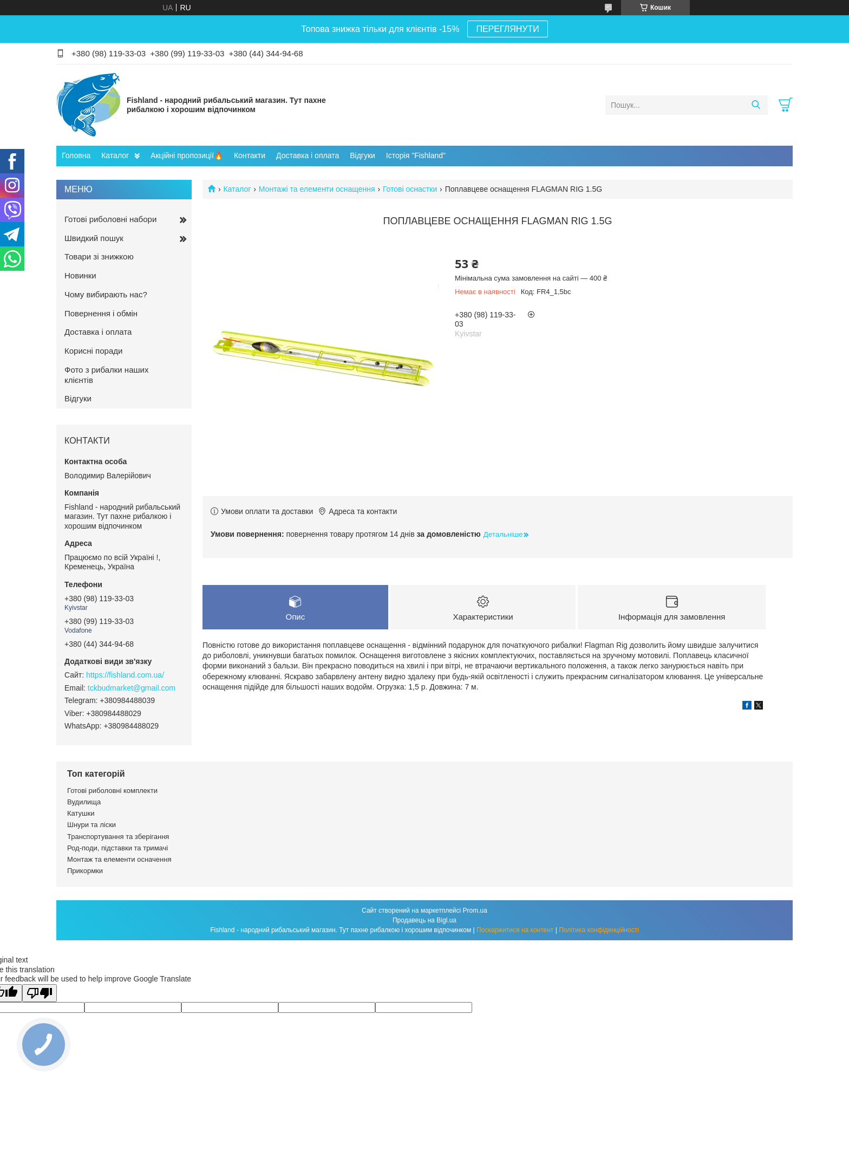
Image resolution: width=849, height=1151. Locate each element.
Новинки (80, 275)
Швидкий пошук (93, 238)
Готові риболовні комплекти (112, 790)
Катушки (81, 813)
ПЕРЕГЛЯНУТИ (507, 29)
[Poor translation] (39, 993)
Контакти (249, 155)
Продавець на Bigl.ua (424, 920)
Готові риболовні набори (110, 219)
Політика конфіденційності (599, 930)
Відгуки (362, 155)
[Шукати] (755, 105)
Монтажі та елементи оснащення (317, 189)
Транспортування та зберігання (118, 837)
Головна (76, 155)
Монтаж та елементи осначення (119, 859)
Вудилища (84, 802)
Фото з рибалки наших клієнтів (106, 375)
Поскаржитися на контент (514, 930)
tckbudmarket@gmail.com (131, 688)
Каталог (115, 155)
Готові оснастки (410, 189)
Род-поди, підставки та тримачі (117, 848)
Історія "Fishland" (416, 155)
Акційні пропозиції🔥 (187, 155)
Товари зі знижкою (99, 256)
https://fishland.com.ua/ (125, 675)
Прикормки (85, 871)
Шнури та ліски (91, 825)
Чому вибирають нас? (105, 294)
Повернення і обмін (101, 313)
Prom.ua (475, 910)
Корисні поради (93, 350)
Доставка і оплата (307, 155)
